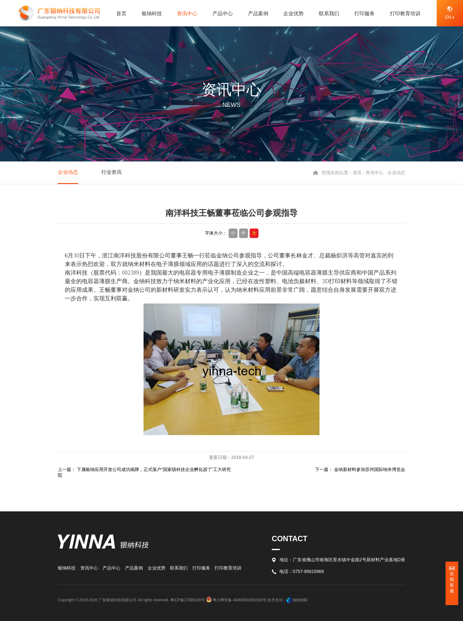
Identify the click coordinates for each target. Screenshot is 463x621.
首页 (357, 172)
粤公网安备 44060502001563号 (236, 600)
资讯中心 (374, 172)
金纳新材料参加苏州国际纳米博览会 (369, 469)
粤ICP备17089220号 (187, 600)
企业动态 (68, 172)
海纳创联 (300, 600)
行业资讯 (111, 172)
